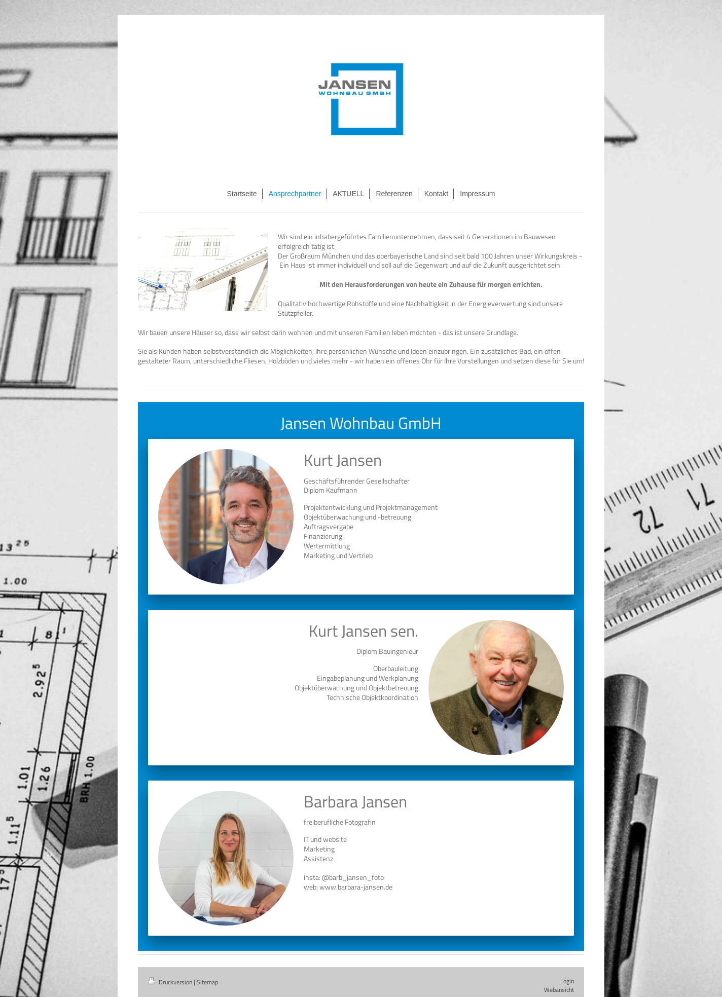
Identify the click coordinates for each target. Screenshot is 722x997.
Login (567, 981)
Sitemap (207, 982)
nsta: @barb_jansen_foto (344, 877)
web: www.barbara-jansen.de (348, 886)
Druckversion (171, 982)
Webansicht (559, 989)
